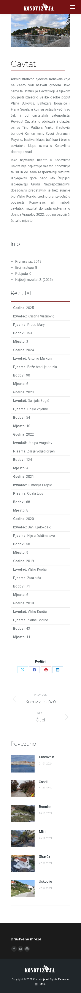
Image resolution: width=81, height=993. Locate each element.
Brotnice (45, 807)
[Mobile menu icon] (72, 7)
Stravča (44, 857)
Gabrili (43, 782)
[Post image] (23, 764)
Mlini (42, 832)
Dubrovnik (46, 757)
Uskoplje (45, 881)
